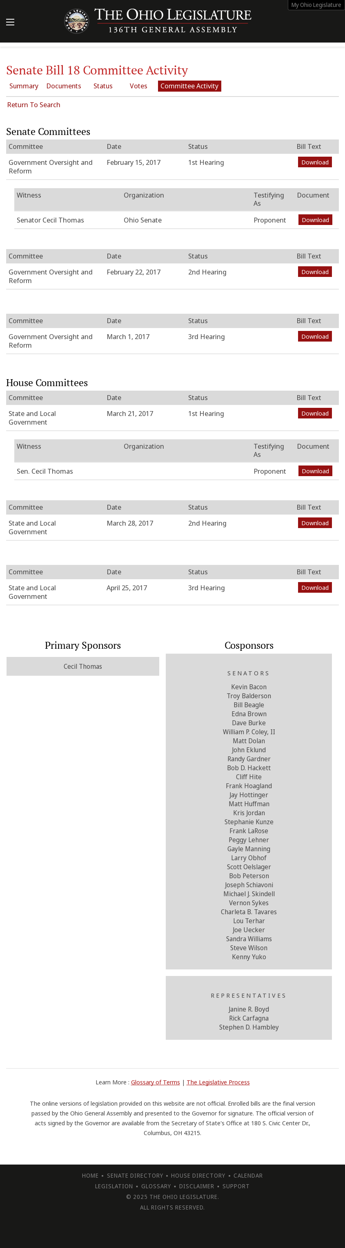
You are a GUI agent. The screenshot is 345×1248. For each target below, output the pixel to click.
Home (90, 1175)
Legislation (114, 1186)
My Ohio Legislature (316, 5)
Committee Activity (213, 85)
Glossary (156, 1186)
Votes (158, 85)
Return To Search (33, 104)
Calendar (248, 1175)
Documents (71, 85)
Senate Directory (135, 1175)
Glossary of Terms (155, 1082)
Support (236, 1186)
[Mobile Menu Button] (10, 23)
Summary (27, 85)
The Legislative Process (218, 1082)
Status (115, 85)
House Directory (198, 1175)
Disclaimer (196, 1186)
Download (315, 162)
